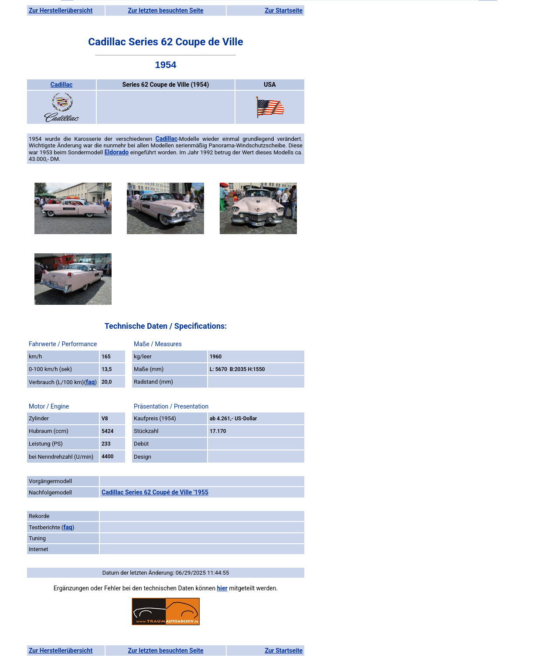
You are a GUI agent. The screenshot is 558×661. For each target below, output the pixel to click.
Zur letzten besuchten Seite (166, 10)
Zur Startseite (284, 10)
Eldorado (117, 152)
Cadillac (61, 84)
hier (222, 588)
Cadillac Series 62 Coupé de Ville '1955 (155, 492)
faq (90, 381)
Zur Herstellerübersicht (60, 10)
